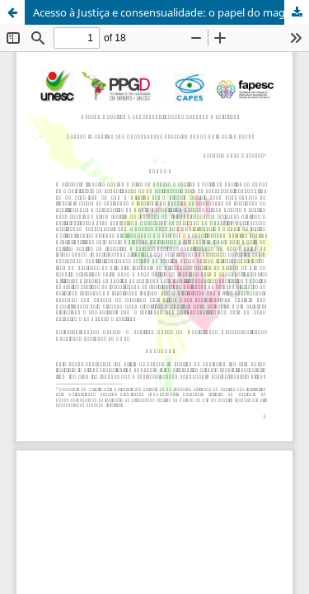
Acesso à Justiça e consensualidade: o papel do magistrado (171, 12)
